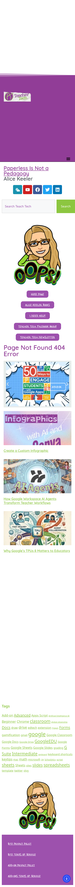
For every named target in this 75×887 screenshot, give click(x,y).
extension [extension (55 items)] (44, 728)
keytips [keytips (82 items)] (7, 759)
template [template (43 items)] (7, 770)
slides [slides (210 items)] (37, 765)
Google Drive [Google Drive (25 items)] (26, 742)
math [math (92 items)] (23, 759)
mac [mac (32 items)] (15, 759)
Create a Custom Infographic (26, 451)
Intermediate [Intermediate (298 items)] (25, 753)
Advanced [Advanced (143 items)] (22, 715)
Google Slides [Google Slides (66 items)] (43, 748)
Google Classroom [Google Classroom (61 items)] (59, 735)
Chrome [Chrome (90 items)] (23, 721)
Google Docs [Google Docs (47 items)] (10, 742)
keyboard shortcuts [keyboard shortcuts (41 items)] (60, 754)
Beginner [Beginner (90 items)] (9, 721)
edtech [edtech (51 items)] (32, 728)
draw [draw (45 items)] (14, 728)
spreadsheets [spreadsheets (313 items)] (56, 765)
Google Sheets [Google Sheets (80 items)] (21, 747)
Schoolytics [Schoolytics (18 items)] (50, 759)
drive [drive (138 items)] (23, 727)
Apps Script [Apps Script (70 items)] (39, 715)
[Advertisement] (34, 36)
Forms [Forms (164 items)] (64, 727)
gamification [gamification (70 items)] (11, 735)
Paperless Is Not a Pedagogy (26, 171)
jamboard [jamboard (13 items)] (42, 754)
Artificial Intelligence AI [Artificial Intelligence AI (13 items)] (59, 716)
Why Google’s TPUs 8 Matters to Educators (37, 551)
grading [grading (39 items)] (58, 748)
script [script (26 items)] (60, 759)
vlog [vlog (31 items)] (26, 770)
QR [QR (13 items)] (42, 759)
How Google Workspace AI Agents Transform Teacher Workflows (30, 501)
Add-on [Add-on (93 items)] (7, 715)
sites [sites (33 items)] (29, 765)
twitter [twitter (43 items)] (18, 770)
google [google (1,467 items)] (37, 734)
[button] (68, 159)
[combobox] (28, 206)
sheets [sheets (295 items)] (8, 765)
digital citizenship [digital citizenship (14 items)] (59, 722)
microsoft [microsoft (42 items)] (34, 759)
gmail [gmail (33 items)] (24, 735)
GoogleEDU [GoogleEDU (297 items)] (46, 741)
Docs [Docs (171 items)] (6, 727)
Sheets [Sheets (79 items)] (20, 765)
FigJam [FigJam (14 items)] (55, 728)
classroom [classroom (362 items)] (40, 721)
